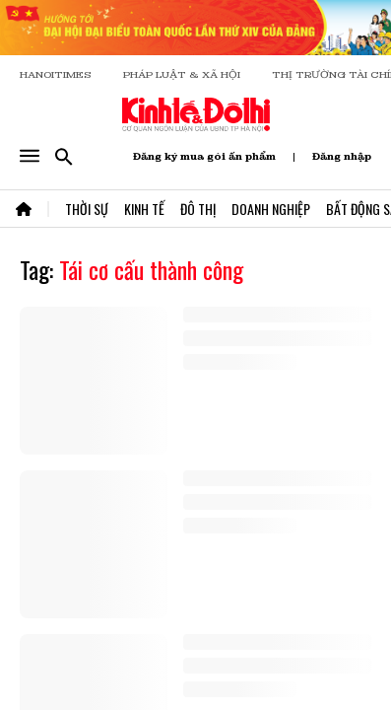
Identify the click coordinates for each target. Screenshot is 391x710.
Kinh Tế (144, 208)
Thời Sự (86, 208)
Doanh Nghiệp (270, 208)
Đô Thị (198, 208)
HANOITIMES (56, 74)
